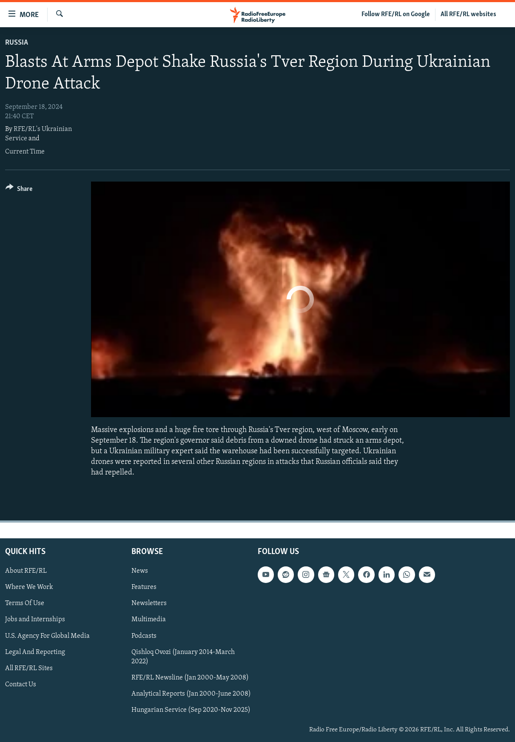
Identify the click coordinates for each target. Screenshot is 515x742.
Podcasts (143, 635)
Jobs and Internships (35, 619)
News (139, 571)
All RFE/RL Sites (29, 668)
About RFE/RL (26, 571)
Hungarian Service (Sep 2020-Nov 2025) (190, 709)
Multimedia (148, 619)
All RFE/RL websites (468, 14)
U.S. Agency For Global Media (47, 635)
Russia (16, 43)
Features (143, 587)
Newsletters (149, 603)
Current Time (25, 151)
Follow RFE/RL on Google (395, 14)
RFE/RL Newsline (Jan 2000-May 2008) (190, 677)
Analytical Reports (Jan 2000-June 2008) (191, 693)
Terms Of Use (24, 603)
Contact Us (20, 684)
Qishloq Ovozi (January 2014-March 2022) (183, 656)
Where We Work (29, 587)
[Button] (19, 190)
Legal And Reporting (35, 651)
